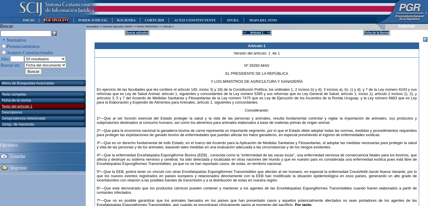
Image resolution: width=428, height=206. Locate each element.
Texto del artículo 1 (17, 106)
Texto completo (14, 94)
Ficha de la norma (16, 100)
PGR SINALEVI (56, 20)
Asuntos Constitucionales (30, 52)
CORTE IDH (154, 20)
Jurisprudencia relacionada (23, 118)
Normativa (16, 40)
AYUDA (232, 20)
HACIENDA (126, 20)
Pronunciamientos (23, 46)
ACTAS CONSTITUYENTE (195, 20)
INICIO (29, 20)
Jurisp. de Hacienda (18, 124)
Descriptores (12, 112)
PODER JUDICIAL (93, 20)
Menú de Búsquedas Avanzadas (28, 83)
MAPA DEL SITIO (263, 20)
